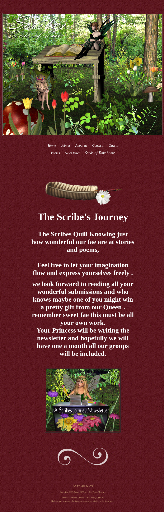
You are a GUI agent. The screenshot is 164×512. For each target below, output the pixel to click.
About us (81, 145)
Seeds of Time (95, 153)
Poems (55, 153)
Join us (65, 145)
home (111, 153)
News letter (73, 153)
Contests (98, 145)
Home (52, 145)
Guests (113, 145)
